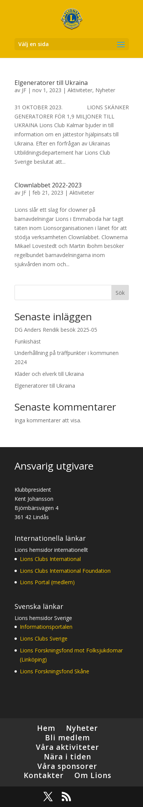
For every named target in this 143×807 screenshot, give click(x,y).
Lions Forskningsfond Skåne (54, 671)
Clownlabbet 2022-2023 (48, 185)
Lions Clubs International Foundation (65, 570)
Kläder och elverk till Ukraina (49, 373)
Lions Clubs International (50, 559)
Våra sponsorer (67, 766)
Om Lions (92, 775)
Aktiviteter (79, 90)
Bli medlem (67, 738)
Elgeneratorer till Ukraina (51, 82)
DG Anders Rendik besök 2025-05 (55, 329)
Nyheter (105, 90)
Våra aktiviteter (67, 747)
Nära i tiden (67, 757)
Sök (120, 292)
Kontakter (44, 775)
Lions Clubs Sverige (43, 638)
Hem (46, 728)
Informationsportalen (46, 626)
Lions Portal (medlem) (47, 582)
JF (24, 90)
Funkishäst (27, 341)
